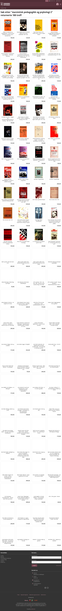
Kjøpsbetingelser (24, 594)
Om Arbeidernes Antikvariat (6, 558)
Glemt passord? (58, 565)
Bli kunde (2, 557)
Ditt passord (34, 560)
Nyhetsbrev (43, 594)
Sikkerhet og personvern (34, 594)
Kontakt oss (3, 562)
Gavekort (2, 560)
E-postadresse (34, 555)
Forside (2, 8)
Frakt (18, 594)
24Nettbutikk (33, 609)
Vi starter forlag (3, 559)
